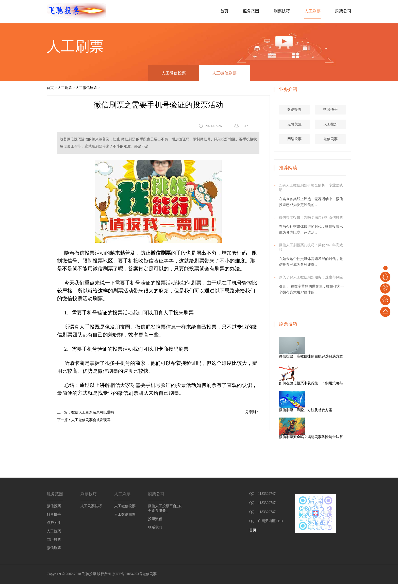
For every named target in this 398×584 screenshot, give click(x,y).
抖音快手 (331, 109)
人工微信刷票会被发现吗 (90, 420)
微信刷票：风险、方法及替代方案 (323, 410)
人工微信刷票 (224, 73)
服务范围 (251, 11)
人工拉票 (331, 124)
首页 (224, 11)
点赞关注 (295, 124)
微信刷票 (331, 139)
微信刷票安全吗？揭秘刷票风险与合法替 (328, 437)
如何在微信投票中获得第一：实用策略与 (328, 383)
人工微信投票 (173, 73)
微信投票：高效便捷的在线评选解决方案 (328, 356)
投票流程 (155, 519)
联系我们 (155, 527)
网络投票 (295, 139)
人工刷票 (312, 11)
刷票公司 (343, 11)
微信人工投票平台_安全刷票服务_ (165, 508)
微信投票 (295, 109)
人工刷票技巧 (91, 506)
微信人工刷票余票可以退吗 (92, 412)
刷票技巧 (282, 11)
